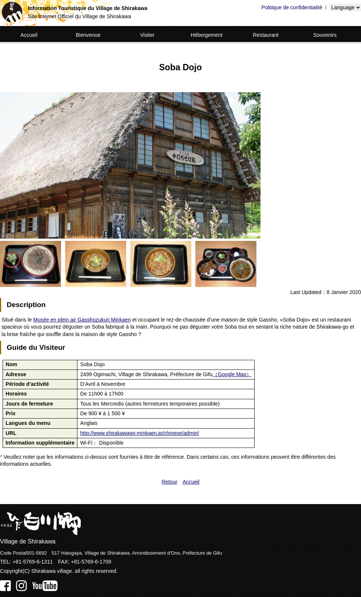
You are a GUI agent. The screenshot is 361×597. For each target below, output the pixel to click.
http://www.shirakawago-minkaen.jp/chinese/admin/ (139, 433)
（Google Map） (232, 374)
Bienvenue (88, 35)
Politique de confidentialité (292, 7)
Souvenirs (325, 35)
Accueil (28, 35)
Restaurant (266, 35)
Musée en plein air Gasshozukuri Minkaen (82, 320)
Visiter (147, 35)
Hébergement (206, 35)
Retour (169, 482)
